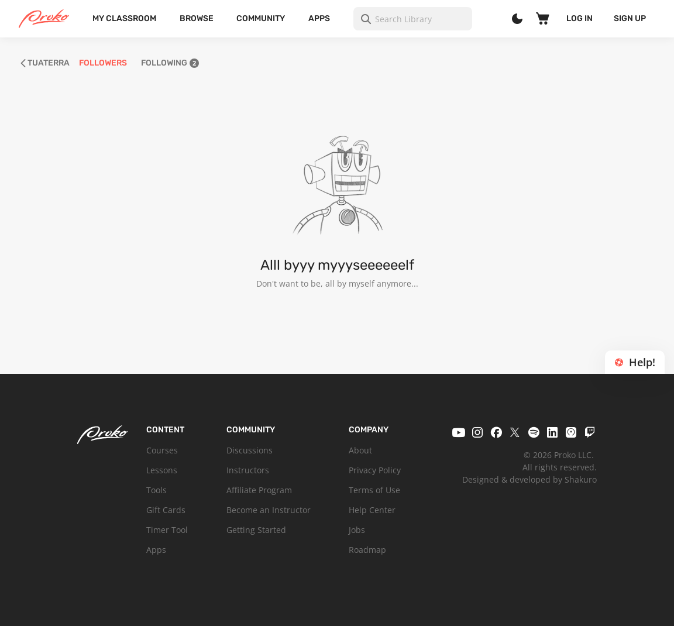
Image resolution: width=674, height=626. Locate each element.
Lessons (161, 470)
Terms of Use (374, 490)
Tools (156, 490)
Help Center (372, 509)
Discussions (249, 450)
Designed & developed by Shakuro (529, 479)
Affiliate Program (259, 490)
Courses (162, 450)
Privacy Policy (375, 470)
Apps (319, 18)
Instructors (247, 470)
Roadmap (367, 549)
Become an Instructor (268, 509)
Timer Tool (167, 529)
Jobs (357, 529)
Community (260, 18)
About (360, 450)
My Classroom (124, 18)
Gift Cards (165, 509)
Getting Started (256, 529)
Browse (197, 18)
